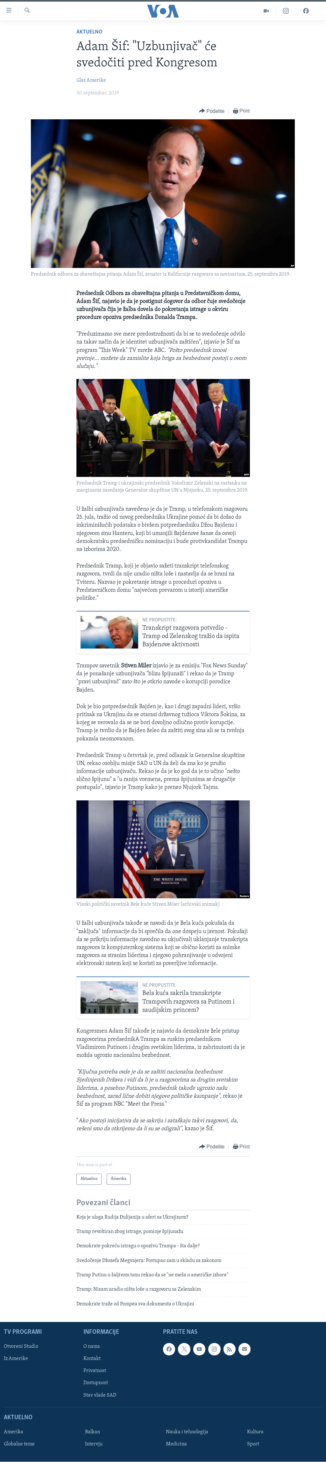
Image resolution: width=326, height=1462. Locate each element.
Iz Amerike (16, 1359)
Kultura (255, 1432)
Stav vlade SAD (99, 1395)
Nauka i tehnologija (187, 1432)
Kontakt (92, 1359)
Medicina (176, 1444)
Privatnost (94, 1371)
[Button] (211, 111)
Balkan (92, 1432)
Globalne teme (19, 1444)
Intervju (94, 1444)
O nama (91, 1346)
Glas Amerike (91, 80)
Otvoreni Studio (21, 1346)
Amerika (13, 1432)
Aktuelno (89, 32)
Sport (253, 1444)
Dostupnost (95, 1383)
